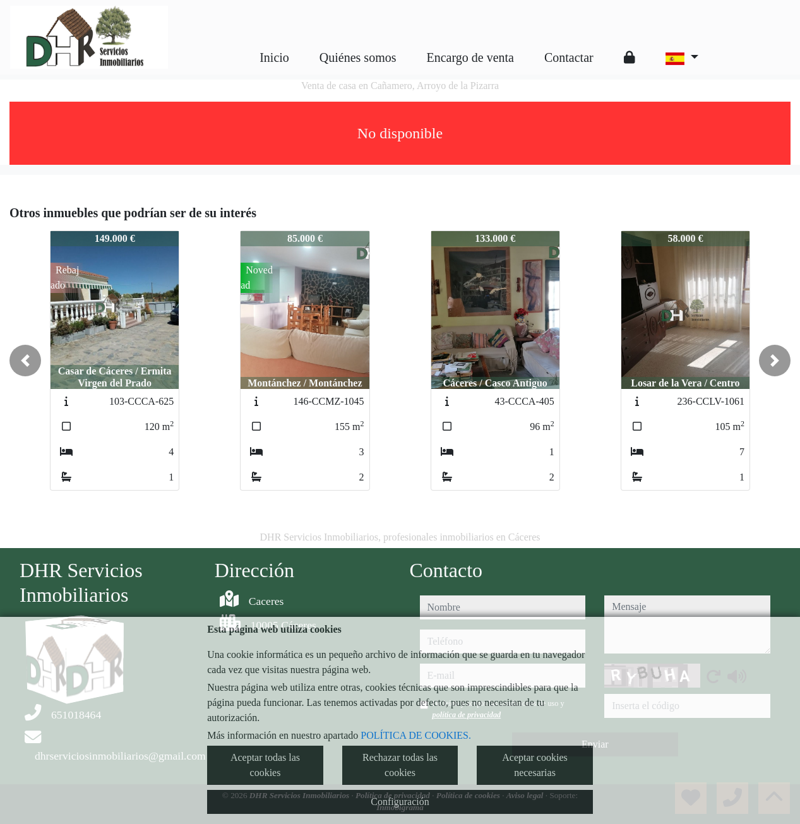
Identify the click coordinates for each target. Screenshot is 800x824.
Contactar (569, 57)
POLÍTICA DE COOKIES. (416, 735)
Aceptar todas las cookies (265, 765)
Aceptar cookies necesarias (535, 765)
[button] (25, 360)
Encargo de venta (470, 57)
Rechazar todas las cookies (400, 765)
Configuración (400, 801)
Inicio (274, 57)
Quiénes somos (358, 57)
